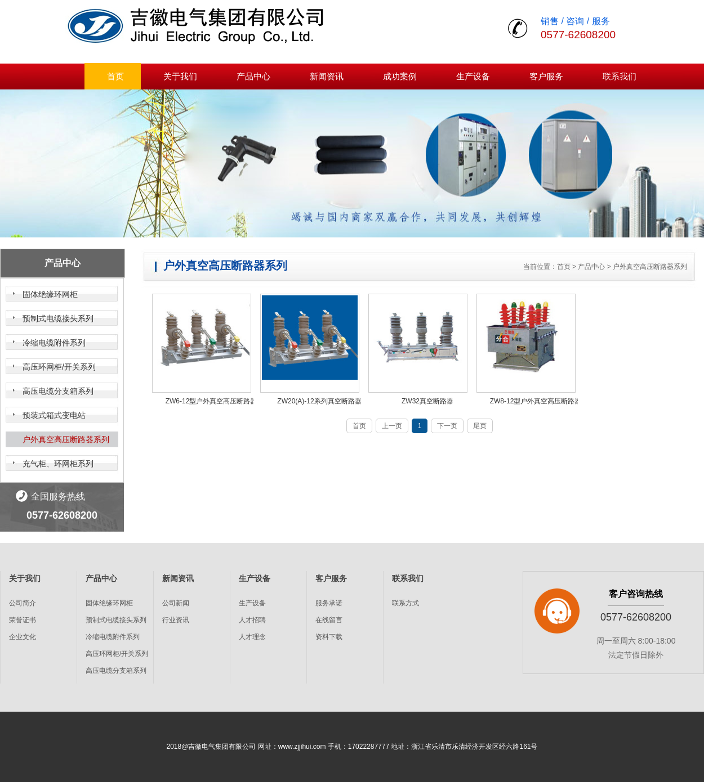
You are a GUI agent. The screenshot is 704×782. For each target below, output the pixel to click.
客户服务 (546, 76)
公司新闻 (175, 603)
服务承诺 (328, 603)
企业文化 (22, 637)
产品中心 (253, 76)
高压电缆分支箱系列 (58, 391)
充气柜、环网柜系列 (58, 463)
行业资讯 (175, 620)
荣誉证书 (22, 620)
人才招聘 (252, 620)
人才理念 (252, 637)
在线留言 (328, 620)
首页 (115, 76)
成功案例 (400, 76)
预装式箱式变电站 (54, 415)
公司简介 (22, 603)
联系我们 (619, 76)
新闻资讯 (327, 76)
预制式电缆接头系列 (58, 318)
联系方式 (405, 603)
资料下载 (328, 637)
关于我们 (180, 76)
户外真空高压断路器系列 (66, 439)
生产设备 (473, 76)
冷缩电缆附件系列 (54, 342)
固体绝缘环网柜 (50, 294)
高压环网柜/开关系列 (59, 366)
